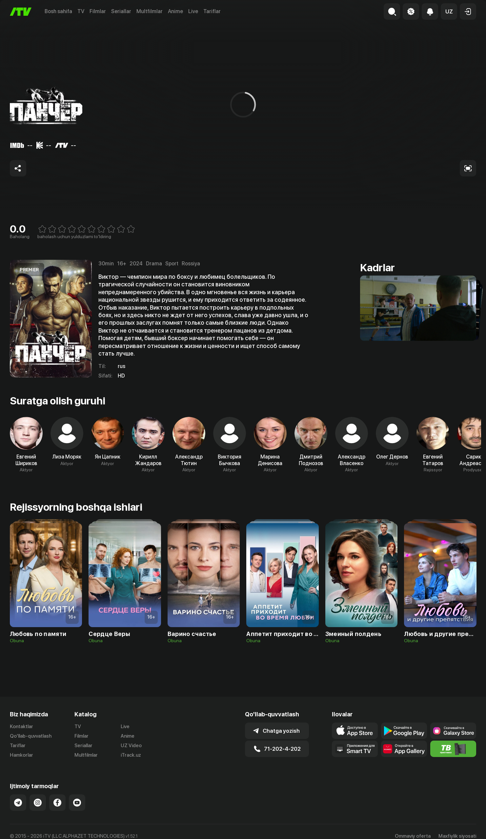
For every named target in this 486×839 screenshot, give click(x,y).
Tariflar (212, 11)
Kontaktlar (21, 726)
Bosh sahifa (58, 11)
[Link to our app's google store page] (404, 731)
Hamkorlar (21, 755)
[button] (449, 11)
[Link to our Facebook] (57, 802)
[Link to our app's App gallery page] (404, 749)
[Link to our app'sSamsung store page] (453, 731)
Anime (175, 11)
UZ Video (131, 745)
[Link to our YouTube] (77, 802)
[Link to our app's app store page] (355, 731)
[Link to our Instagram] (38, 802)
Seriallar (121, 11)
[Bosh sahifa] (20, 11)
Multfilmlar (149, 11)
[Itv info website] (453, 749)
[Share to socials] (18, 168)
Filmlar (98, 11)
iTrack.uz (131, 755)
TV (80, 11)
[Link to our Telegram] (18, 802)
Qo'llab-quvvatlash (30, 736)
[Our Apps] (355, 749)
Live (193, 11)
